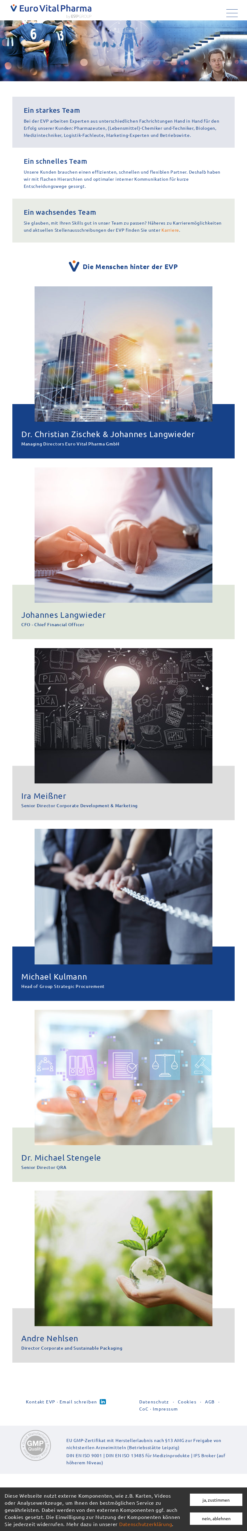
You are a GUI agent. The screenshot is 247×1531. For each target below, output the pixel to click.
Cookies (187, 1421)
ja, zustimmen (216, 1500)
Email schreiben (78, 1421)
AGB (210, 1421)
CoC (144, 1429)
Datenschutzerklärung (145, 1524)
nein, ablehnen (216, 1518)
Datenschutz (154, 1421)
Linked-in (103, 1421)
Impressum (165, 1429)
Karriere (199, 200)
